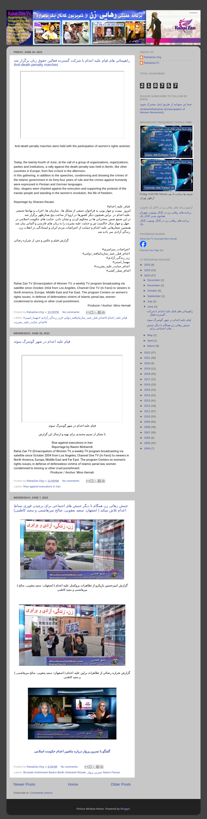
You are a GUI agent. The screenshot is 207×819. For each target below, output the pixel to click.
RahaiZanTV (151, 62)
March (151, 345)
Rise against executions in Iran (41, 486)
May (150, 335)
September (154, 296)
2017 (147, 379)
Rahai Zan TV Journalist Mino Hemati (158, 239)
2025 (147, 264)
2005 (147, 443)
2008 (147, 427)
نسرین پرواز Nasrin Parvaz (103, 772)
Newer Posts (24, 784)
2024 (147, 270)
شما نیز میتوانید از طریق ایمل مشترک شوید (166, 104)
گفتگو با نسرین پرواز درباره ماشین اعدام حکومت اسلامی (72, 751)
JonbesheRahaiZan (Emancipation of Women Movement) (162, 111)
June (150, 306)
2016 (147, 384)
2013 (147, 400)
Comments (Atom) (41, 792)
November (154, 285)
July (150, 301)
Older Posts (121, 784)
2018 (147, 373)
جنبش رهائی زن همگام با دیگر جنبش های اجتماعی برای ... (168, 327)
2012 (147, 405)
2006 (147, 437)
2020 (147, 363)
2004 (147, 448)
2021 (147, 357)
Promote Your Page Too (151, 250)
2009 (147, 421)
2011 (147, 411)
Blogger (125, 808)
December (154, 280)
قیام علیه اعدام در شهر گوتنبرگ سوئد (42, 341)
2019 (147, 368)
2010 (147, 416)
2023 (147, 275)
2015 (147, 389)
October (152, 290)
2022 (147, 352)
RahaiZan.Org (152, 57)
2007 (147, 432)
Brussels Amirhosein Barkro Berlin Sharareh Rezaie (54, 772)
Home (73, 784)
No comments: (71, 312)
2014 (147, 395)
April (150, 340)
